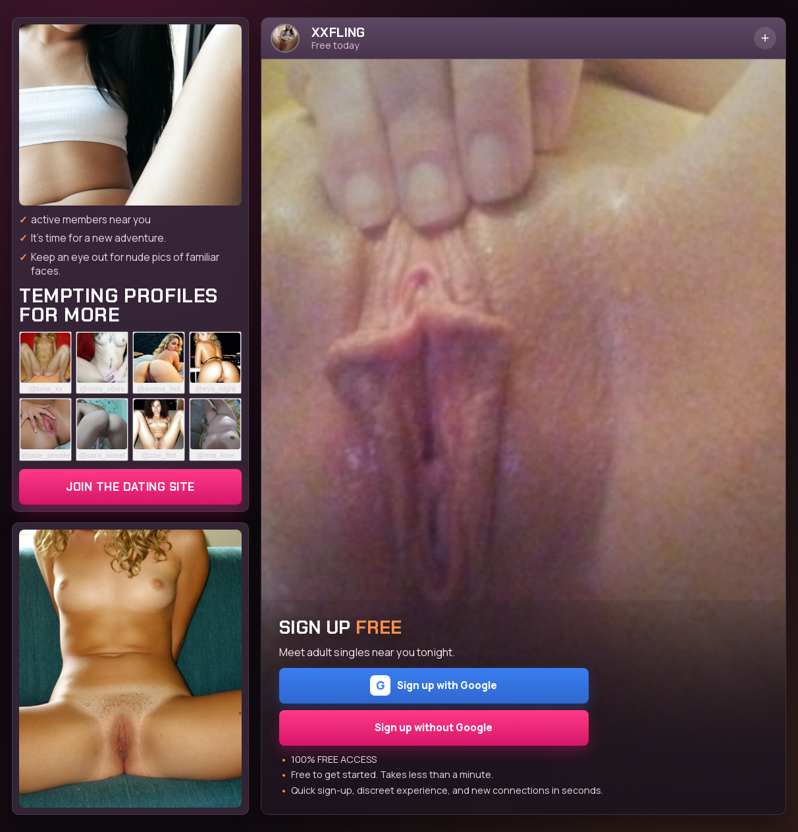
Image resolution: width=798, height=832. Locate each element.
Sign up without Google (433, 728)
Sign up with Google (433, 685)
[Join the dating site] (130, 115)
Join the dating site (130, 487)
